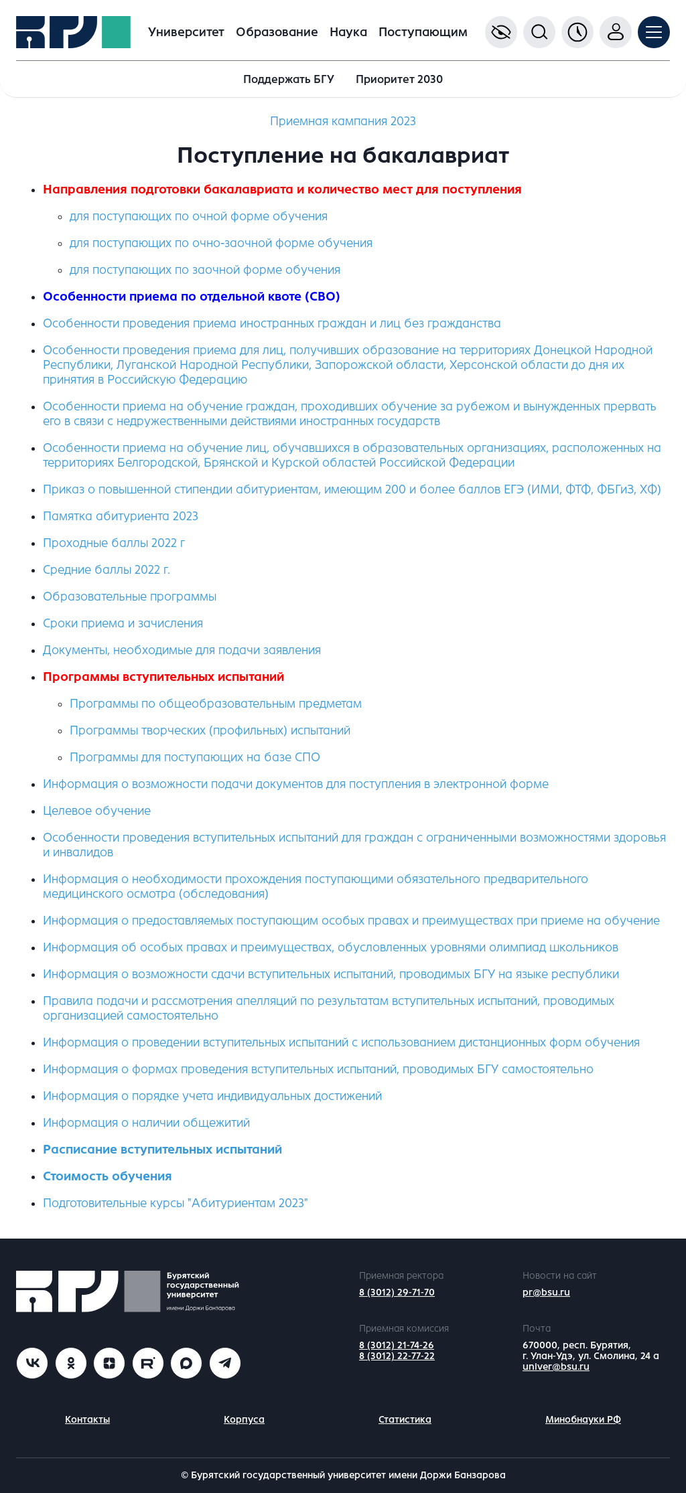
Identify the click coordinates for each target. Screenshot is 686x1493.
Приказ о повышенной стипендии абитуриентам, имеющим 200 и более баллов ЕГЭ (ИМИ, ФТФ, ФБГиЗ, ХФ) (352, 489)
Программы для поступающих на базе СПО (195, 757)
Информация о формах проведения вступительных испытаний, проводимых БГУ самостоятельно (318, 1069)
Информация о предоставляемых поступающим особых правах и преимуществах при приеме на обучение (351, 920)
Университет (186, 32)
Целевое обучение (97, 810)
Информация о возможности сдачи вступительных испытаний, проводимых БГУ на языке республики (331, 974)
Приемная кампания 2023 (343, 121)
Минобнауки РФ (583, 1420)
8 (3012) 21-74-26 (396, 1345)
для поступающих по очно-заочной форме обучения (221, 243)
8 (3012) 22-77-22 (397, 1356)
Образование (277, 32)
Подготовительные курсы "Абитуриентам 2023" (175, 1203)
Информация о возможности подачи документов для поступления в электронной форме (296, 784)
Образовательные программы (129, 596)
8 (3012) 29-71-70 (397, 1292)
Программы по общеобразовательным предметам (216, 703)
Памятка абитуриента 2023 (120, 516)
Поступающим (423, 32)
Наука (348, 32)
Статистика (405, 1420)
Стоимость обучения (107, 1176)
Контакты (87, 1420)
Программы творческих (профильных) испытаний (210, 730)
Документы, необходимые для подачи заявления (182, 650)
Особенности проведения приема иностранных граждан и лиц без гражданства (272, 323)
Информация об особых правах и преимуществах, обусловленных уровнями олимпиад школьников (330, 947)
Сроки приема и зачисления (123, 623)
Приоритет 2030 (399, 79)
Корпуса (244, 1420)
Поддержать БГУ (288, 79)
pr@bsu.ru (546, 1292)
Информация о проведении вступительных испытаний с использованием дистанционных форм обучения (341, 1042)
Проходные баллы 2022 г (114, 543)
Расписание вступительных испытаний (162, 1149)
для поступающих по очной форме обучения (199, 216)
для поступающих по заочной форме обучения (205, 270)
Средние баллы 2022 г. (106, 569)
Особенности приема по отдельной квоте (172, 296)
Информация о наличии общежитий (146, 1122)
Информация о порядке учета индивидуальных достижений (212, 1096)
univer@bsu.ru (556, 1367)
